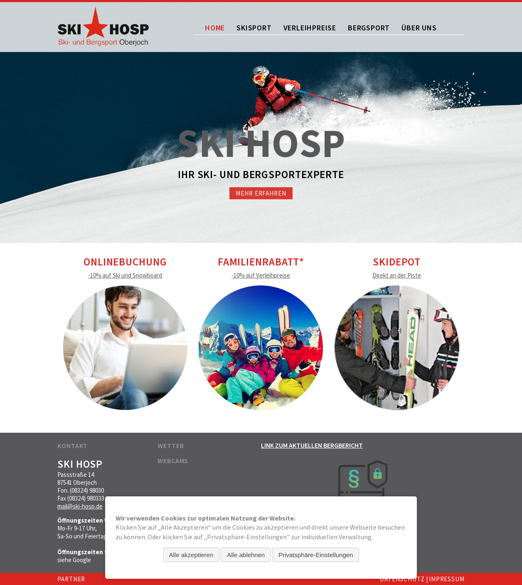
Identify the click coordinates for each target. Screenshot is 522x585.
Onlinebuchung (125, 261)
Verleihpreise (309, 27)
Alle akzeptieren (191, 554)
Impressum (447, 579)
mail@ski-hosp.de (80, 506)
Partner (71, 579)
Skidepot (397, 261)
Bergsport (369, 27)
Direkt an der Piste (396, 275)
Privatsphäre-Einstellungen (315, 554)
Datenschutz (402, 579)
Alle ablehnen (246, 554)
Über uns (418, 27)
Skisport (253, 27)
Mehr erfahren (261, 193)
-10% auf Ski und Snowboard (125, 275)
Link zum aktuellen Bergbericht (312, 445)
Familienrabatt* (261, 261)
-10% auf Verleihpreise (260, 275)
